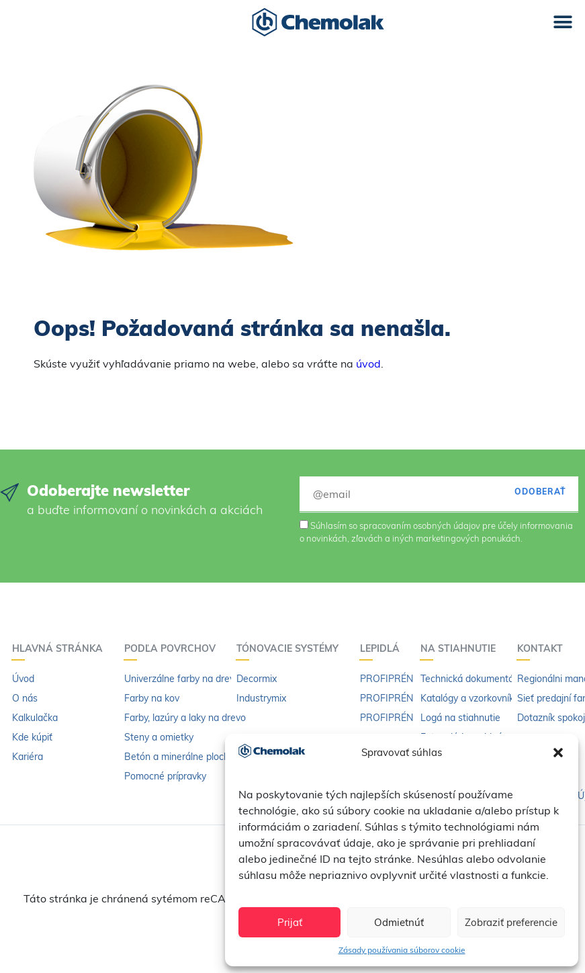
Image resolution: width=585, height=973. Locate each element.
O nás (25, 698)
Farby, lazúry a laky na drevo (185, 718)
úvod (368, 363)
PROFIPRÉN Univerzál (407, 679)
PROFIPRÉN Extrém (403, 698)
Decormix (256, 679)
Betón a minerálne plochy (179, 757)
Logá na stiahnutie (460, 718)
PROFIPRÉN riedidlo (403, 718)
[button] (558, 752)
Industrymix (261, 698)
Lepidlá (383, 648)
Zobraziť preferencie (511, 922)
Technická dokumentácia (473, 679)
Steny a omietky (158, 737)
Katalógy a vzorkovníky (469, 698)
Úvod (23, 679)
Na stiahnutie (461, 648)
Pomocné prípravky (165, 776)
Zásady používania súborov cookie (402, 950)
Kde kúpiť (32, 737)
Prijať (289, 922)
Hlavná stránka (60, 648)
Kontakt (543, 648)
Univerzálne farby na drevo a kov (194, 679)
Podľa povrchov (173, 648)
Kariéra (27, 757)
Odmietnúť (399, 922)
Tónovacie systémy (290, 648)
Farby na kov (151, 698)
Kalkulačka (35, 718)
